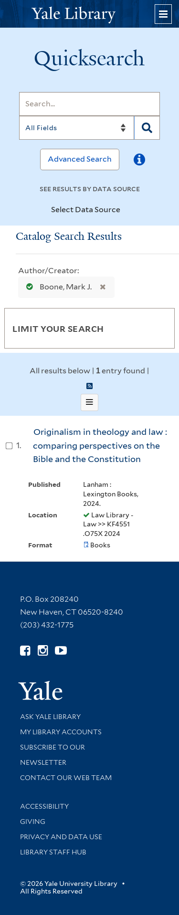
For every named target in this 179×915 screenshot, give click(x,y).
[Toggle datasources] (126, 210)
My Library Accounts (61, 732)
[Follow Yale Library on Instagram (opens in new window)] (43, 651)
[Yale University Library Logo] (89, 14)
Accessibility (44, 806)
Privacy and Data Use (61, 837)
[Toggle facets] (158, 328)
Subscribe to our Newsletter (52, 754)
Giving (32, 821)
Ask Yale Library (50, 716)
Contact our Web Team (66, 777)
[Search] (89, 104)
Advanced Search (80, 159)
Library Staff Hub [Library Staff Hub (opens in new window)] (53, 852)
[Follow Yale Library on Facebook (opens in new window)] (25, 651)
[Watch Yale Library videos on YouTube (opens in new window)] (61, 651)
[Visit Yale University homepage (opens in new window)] (40, 687)
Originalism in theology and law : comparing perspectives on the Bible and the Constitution (100, 445)
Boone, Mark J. (57, 286)
